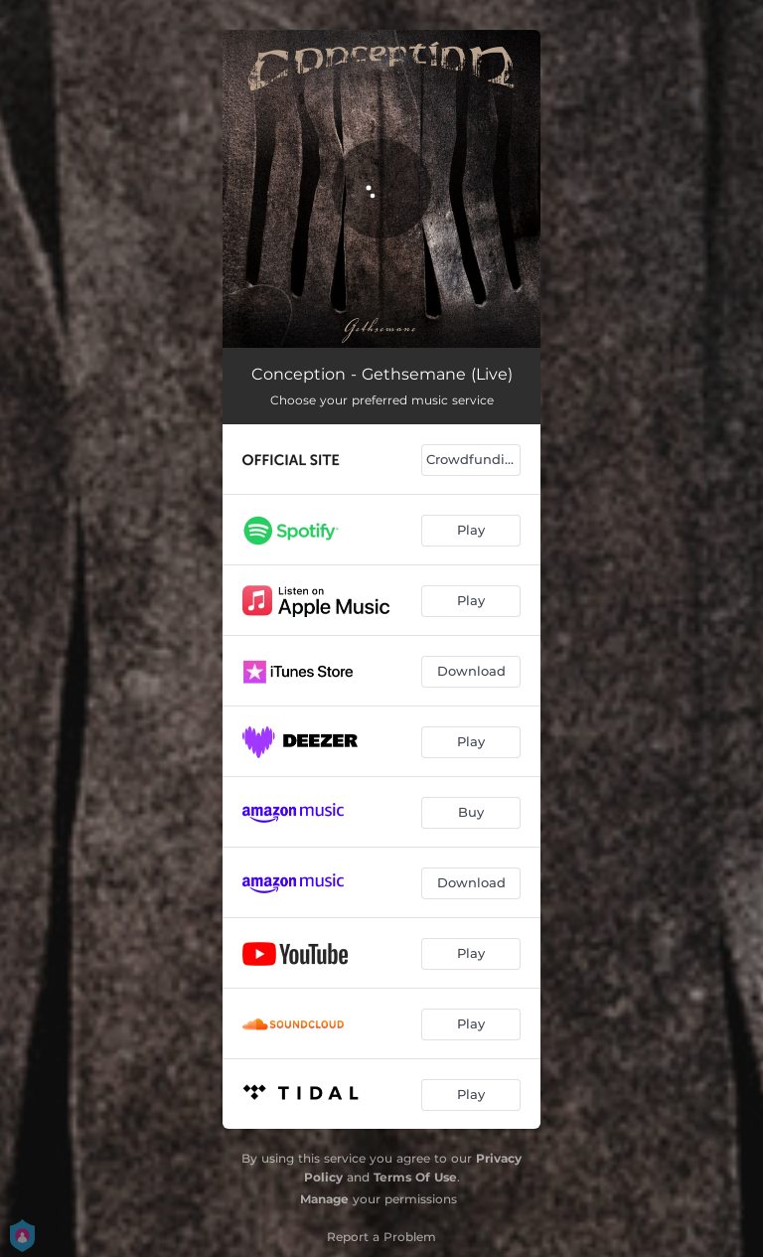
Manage (324, 1198)
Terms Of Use (415, 1177)
